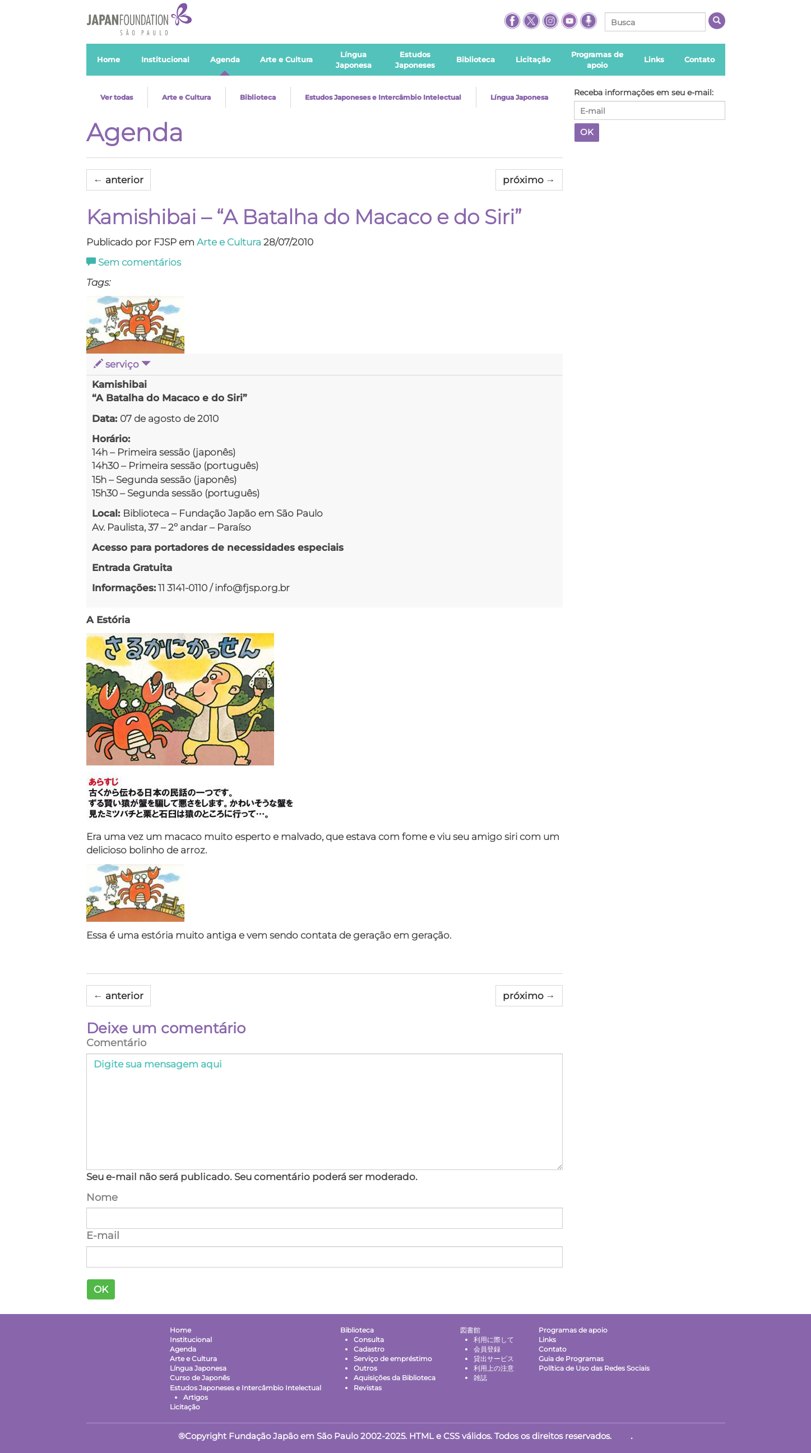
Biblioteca (258, 97)
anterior (118, 179)
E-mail (102, 1235)
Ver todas (116, 97)
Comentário (116, 1043)
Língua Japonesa (519, 97)
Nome (102, 1197)
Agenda (134, 132)
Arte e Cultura (186, 97)
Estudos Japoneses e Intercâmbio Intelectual (383, 97)
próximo (529, 179)
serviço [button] (122, 364)
